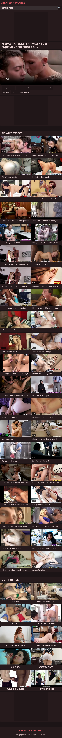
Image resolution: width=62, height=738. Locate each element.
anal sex (39, 88)
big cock (6, 92)
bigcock (15, 92)
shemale (48, 88)
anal (23, 88)
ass (18, 88)
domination (24, 92)
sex (13, 88)
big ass (30, 88)
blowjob (6, 88)
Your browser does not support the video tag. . (31, 67)
